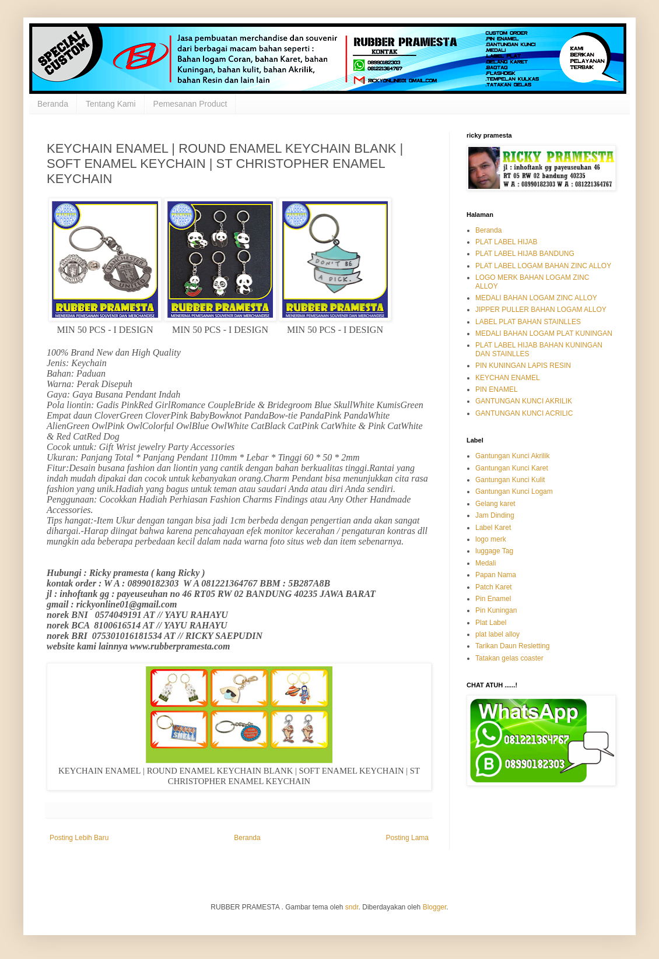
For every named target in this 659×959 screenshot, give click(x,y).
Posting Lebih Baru (79, 838)
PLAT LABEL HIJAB (506, 242)
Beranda (52, 103)
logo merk (490, 539)
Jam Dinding (494, 515)
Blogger (435, 907)
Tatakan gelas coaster (509, 658)
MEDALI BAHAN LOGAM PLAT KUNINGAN (543, 333)
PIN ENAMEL (496, 389)
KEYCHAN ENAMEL (507, 378)
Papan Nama (495, 575)
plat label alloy (497, 634)
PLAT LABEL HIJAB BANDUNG (524, 254)
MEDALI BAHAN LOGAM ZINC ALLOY (536, 298)
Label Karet (493, 528)
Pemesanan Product (190, 103)
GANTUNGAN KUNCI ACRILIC (524, 413)
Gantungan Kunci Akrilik (512, 456)
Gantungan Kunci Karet (511, 468)
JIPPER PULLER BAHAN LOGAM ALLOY (541, 309)
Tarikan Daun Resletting (512, 646)
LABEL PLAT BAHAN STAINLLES (528, 322)
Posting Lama (407, 838)
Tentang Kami (111, 103)
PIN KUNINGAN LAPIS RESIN (523, 365)
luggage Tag (494, 551)
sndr (352, 907)
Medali (485, 563)
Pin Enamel (493, 599)
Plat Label (490, 623)
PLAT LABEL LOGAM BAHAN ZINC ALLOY (543, 266)
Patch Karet (493, 587)
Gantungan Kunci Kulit (510, 480)
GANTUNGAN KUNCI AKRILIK (523, 401)
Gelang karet (495, 504)
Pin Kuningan (496, 610)
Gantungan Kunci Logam (514, 491)
